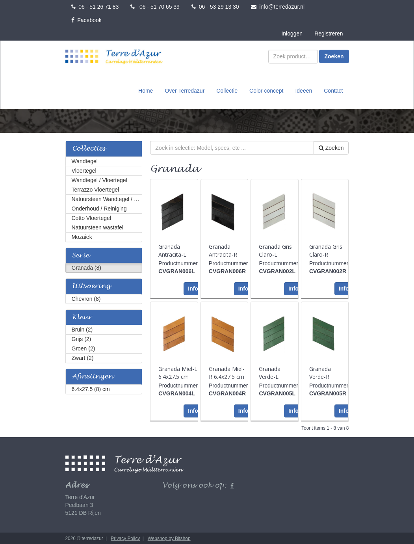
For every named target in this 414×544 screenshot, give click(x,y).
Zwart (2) (83, 357)
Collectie (227, 90)
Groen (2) (83, 348)
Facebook (86, 20)
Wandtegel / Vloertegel (99, 179)
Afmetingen (92, 376)
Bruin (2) (82, 329)
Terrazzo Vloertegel (95, 189)
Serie (80, 255)
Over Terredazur (184, 90)
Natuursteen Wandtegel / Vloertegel (107, 198)
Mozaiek (82, 236)
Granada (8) (86, 267)
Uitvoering (91, 285)
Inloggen (292, 33)
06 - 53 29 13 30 (215, 7)
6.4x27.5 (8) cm (91, 388)
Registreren (328, 33)
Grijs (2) (81, 338)
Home (145, 90)
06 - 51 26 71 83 (95, 7)
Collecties (88, 148)
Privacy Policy (125, 537)
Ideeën (303, 90)
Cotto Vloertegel (91, 217)
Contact (333, 90)
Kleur (82, 317)
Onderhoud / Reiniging (99, 208)
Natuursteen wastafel (98, 227)
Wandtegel (85, 160)
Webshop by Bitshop (169, 537)
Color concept (266, 90)
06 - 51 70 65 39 (155, 7)
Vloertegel (84, 170)
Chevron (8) (86, 298)
